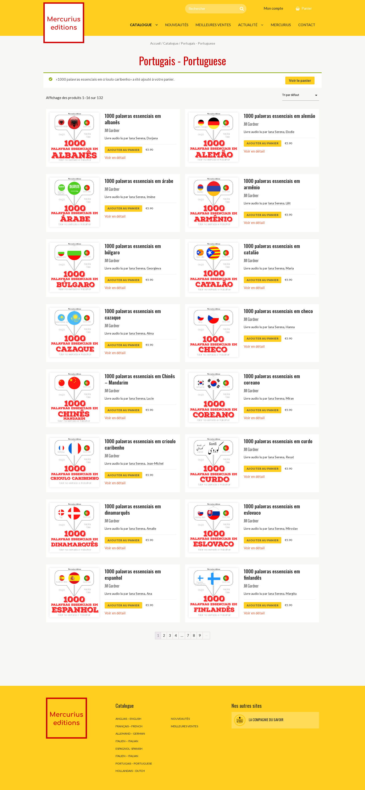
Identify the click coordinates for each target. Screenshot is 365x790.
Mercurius (281, 25)
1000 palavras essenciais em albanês (133, 119)
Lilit (288, 203)
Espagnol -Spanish (129, 748)
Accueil (155, 43)
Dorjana (152, 138)
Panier (307, 8)
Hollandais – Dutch (130, 771)
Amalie (151, 528)
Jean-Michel (155, 463)
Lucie (150, 398)
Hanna (290, 327)
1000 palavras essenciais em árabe (139, 180)
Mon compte (273, 8)
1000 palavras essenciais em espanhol (133, 574)
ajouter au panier (124, 150)
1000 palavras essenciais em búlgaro (133, 249)
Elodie (290, 132)
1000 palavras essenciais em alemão (279, 115)
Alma (150, 333)
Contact (306, 25)
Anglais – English (128, 718)
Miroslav (292, 528)
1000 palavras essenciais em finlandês (272, 574)
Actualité (247, 25)
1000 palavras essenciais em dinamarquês (133, 509)
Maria (290, 268)
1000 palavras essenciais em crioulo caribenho (140, 444)
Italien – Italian (127, 741)
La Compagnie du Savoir (258, 720)
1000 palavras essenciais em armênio (272, 184)
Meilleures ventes (213, 25)
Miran (290, 398)
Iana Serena (137, 138)
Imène (151, 197)
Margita (291, 594)
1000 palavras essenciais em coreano (272, 379)
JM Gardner (112, 130)
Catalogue (141, 25)
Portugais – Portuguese (134, 763)
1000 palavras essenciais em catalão (272, 249)
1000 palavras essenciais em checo (278, 310)
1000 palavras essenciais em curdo (278, 441)
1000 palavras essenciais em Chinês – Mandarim (140, 379)
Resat (290, 457)
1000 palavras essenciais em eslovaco (272, 509)
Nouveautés (176, 25)
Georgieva (154, 268)
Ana (149, 594)
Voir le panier (300, 80)
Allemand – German (130, 733)
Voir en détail (115, 157)
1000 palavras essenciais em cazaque (133, 314)
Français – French (129, 726)
